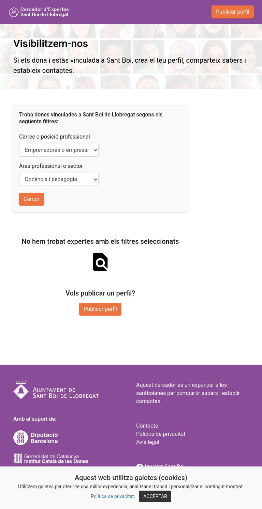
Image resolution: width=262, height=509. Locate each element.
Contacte (147, 426)
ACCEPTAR (155, 496)
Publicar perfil (232, 12)
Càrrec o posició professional (54, 136)
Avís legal (147, 442)
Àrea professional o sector (51, 166)
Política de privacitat (112, 496)
